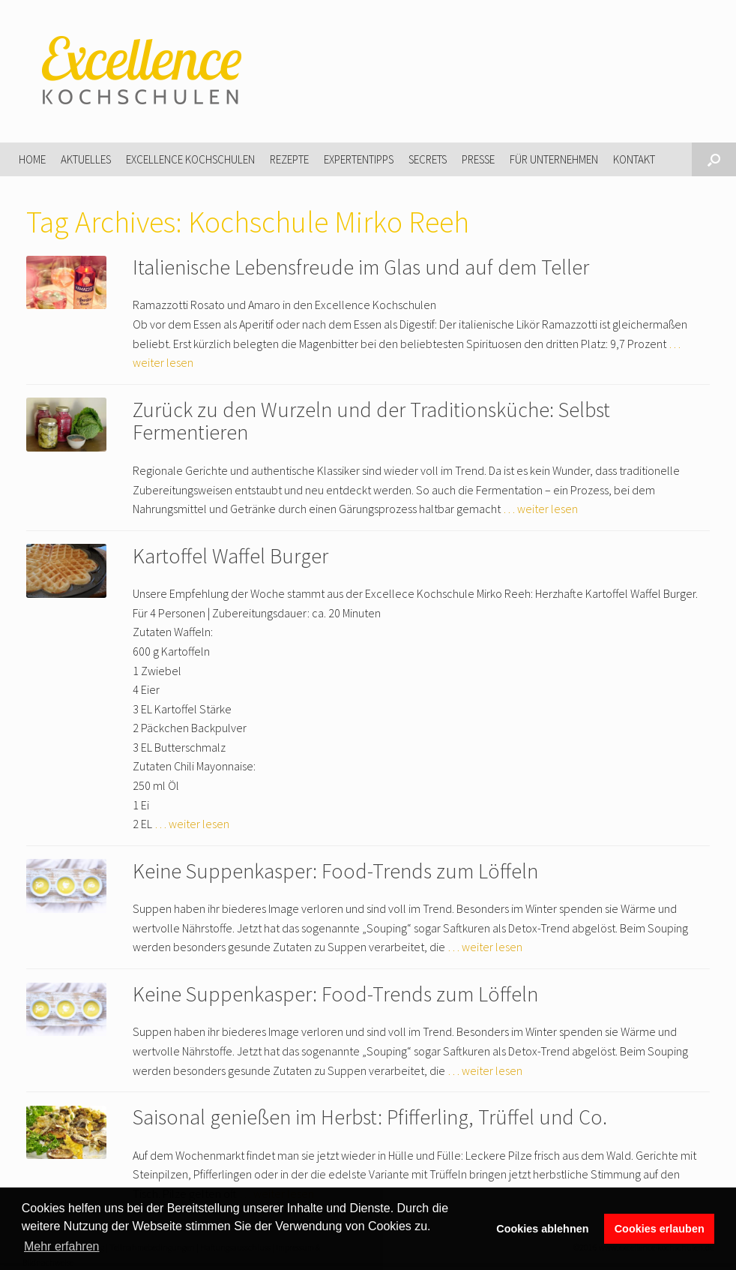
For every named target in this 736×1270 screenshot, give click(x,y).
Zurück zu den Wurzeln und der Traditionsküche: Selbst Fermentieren (371, 421)
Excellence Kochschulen (190, 159)
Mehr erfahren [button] (62, 1246)
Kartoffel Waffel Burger (230, 555)
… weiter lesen (540, 508)
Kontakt (634, 159)
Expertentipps (358, 159)
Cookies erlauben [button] (660, 1229)
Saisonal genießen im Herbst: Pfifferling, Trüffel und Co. (370, 1116)
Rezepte (289, 159)
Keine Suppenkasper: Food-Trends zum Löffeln (335, 870)
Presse (478, 159)
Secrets (427, 159)
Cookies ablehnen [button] (542, 1229)
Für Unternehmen (554, 159)
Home (32, 159)
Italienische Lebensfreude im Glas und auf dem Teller (361, 267)
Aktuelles (86, 159)
